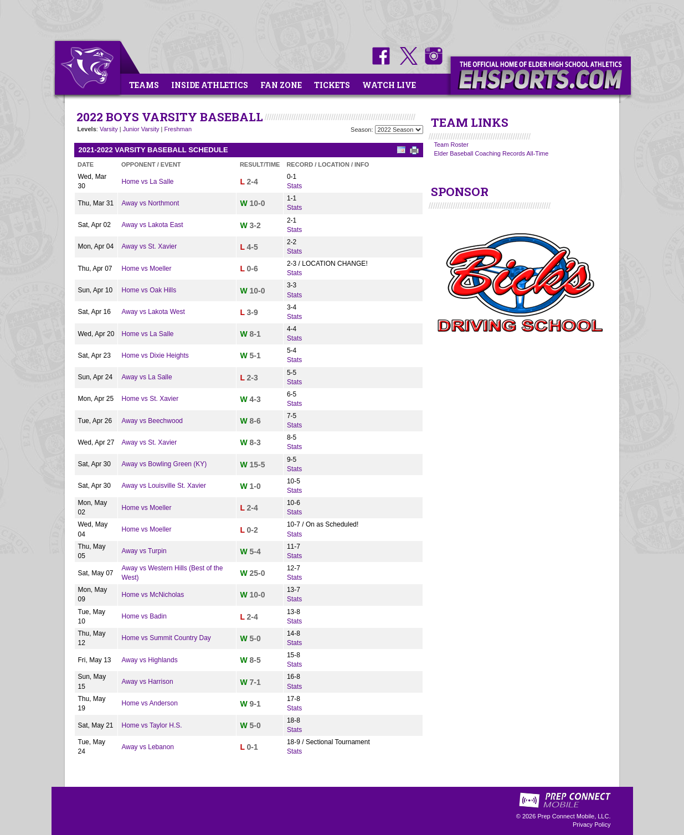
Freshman (178, 129)
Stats (294, 186)
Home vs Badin (143, 616)
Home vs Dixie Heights (154, 355)
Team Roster (451, 144)
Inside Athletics (209, 85)
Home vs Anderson (149, 703)
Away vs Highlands (149, 660)
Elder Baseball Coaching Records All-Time (491, 153)
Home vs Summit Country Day (165, 638)
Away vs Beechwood (152, 421)
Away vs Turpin (143, 551)
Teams (144, 85)
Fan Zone (281, 85)
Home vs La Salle (147, 181)
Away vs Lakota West (152, 312)
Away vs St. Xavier (149, 246)
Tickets (332, 85)
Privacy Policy (591, 824)
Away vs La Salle (146, 377)
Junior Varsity (141, 129)
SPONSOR (459, 191)
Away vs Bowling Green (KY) (164, 464)
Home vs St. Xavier (149, 399)
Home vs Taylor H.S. (151, 725)
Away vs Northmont (150, 203)
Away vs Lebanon (147, 747)
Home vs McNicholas (152, 595)
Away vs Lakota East (152, 225)
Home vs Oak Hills (148, 290)
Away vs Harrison (147, 681)
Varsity (109, 129)
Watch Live (389, 85)
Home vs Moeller (146, 268)
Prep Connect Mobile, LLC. (573, 816)
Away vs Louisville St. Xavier (163, 485)
